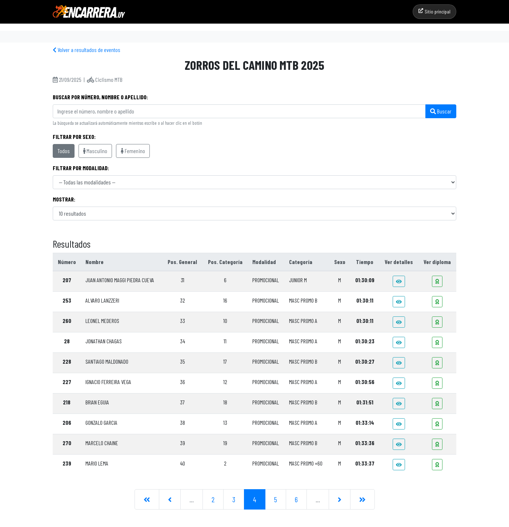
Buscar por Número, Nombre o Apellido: (100, 96)
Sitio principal (434, 11)
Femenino (133, 150)
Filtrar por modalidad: (81, 167)
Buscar (441, 111)
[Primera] (147, 499)
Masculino (95, 150)
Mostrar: (64, 199)
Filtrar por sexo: (74, 136)
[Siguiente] (339, 499)
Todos (63, 150)
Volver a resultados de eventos (86, 49)
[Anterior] (170, 499)
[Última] (362, 499)
